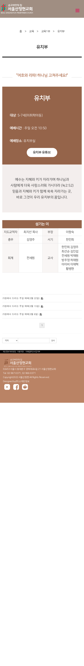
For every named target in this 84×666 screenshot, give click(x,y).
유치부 (61, 31)
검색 (53, 341)
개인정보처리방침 (9, 352)
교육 (31, 31)
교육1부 (45, 31)
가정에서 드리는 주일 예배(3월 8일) (20, 314)
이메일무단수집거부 (33, 352)
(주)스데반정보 (22, 381)
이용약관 (20, 352)
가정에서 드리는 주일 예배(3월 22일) (21, 298)
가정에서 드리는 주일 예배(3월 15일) (21, 306)
